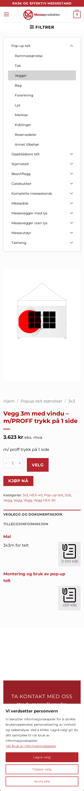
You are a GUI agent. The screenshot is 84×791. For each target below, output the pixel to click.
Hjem (9, 401)
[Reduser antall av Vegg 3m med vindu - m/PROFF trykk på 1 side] (6, 463)
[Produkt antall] (13, 463)
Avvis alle (42, 781)
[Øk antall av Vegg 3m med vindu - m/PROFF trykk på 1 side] (20, 463)
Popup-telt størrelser (41, 401)
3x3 (71, 401)
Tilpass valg (42, 769)
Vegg (7, 500)
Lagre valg (42, 757)
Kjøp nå (18, 480)
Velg (37, 465)
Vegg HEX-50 (45, 500)
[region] (42, 747)
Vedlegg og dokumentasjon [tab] (32, 514)
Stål (68, 495)
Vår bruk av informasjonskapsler (31, 746)
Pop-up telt (53, 495)
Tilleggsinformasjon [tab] (25, 524)
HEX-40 (36, 495)
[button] (6, 15)
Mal (7, 536)
